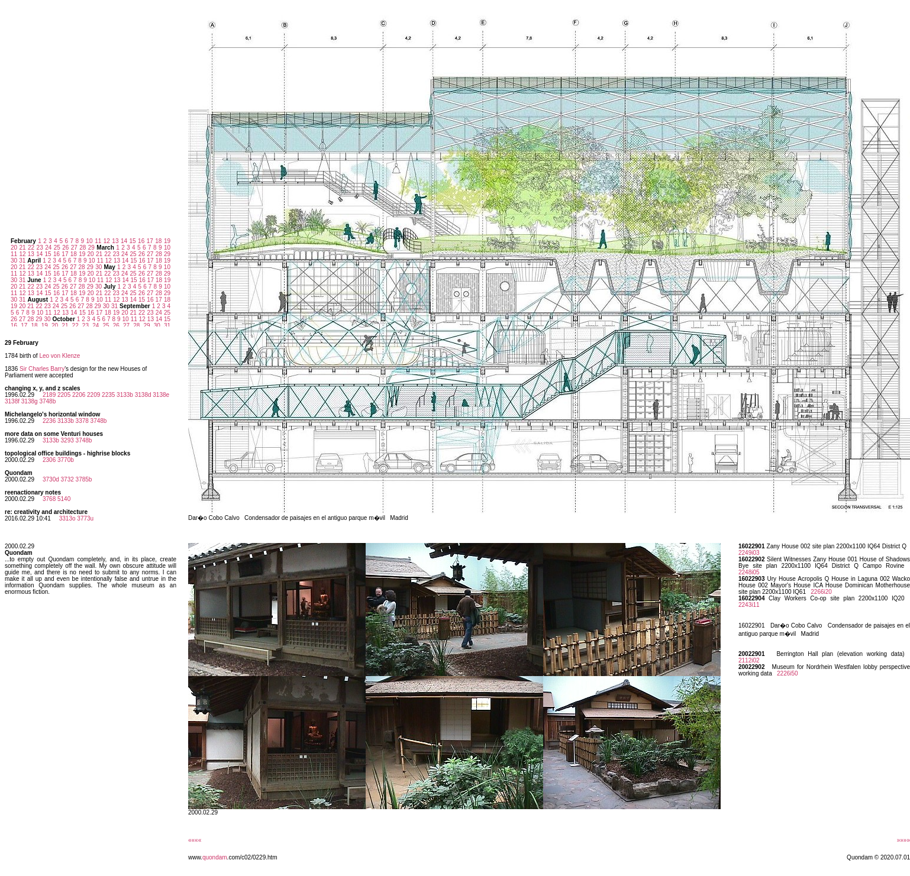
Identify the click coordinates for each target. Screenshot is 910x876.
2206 (78, 395)
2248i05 (749, 572)
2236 (49, 421)
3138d (143, 395)
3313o (67, 518)
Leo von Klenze (59, 356)
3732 (67, 479)
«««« (194, 840)
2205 (63, 395)
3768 (49, 499)
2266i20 (821, 592)
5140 (63, 499)
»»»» (903, 840)
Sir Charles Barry (42, 369)
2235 (108, 395)
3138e (161, 395)
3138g (29, 401)
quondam (214, 857)
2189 (49, 395)
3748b (47, 401)
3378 (82, 421)
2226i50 (787, 673)
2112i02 (749, 660)
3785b (84, 479)
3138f (12, 401)
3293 (67, 440)
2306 (49, 460)
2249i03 (749, 552)
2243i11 (749, 605)
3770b (65, 460)
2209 (93, 395)
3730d (51, 479)
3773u (85, 518)
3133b (125, 395)
